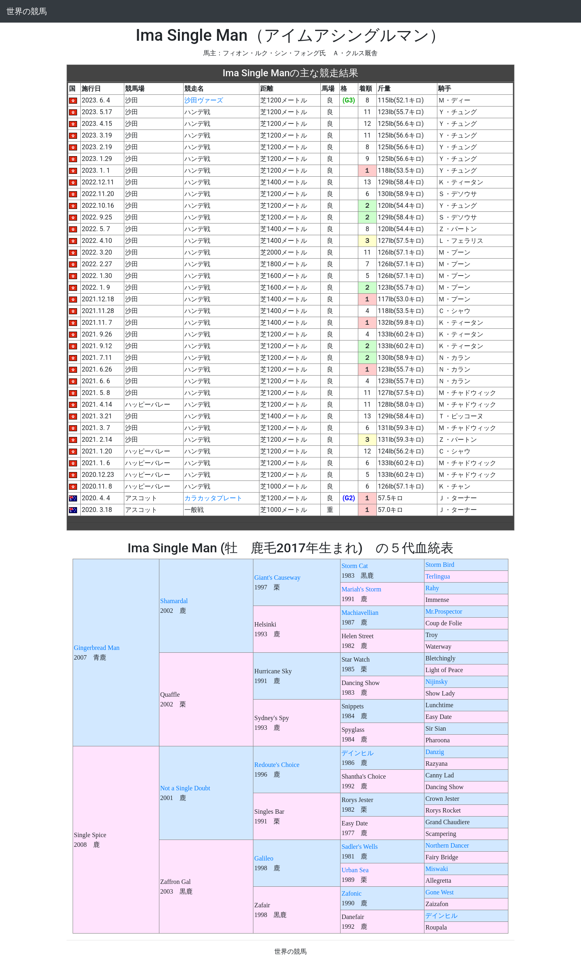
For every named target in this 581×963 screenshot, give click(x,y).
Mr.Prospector (443, 611)
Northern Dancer (447, 845)
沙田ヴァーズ (203, 100)
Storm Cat (354, 565)
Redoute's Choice (276, 764)
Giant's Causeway (277, 577)
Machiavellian (359, 612)
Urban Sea (354, 870)
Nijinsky (436, 681)
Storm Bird (439, 564)
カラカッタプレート (213, 498)
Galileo (263, 858)
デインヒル (357, 753)
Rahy (432, 588)
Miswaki (436, 868)
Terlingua (437, 576)
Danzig (434, 751)
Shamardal (174, 600)
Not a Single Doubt (185, 788)
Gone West (439, 892)
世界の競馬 (26, 11)
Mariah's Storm (361, 589)
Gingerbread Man (96, 647)
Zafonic (351, 893)
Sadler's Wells (359, 846)
